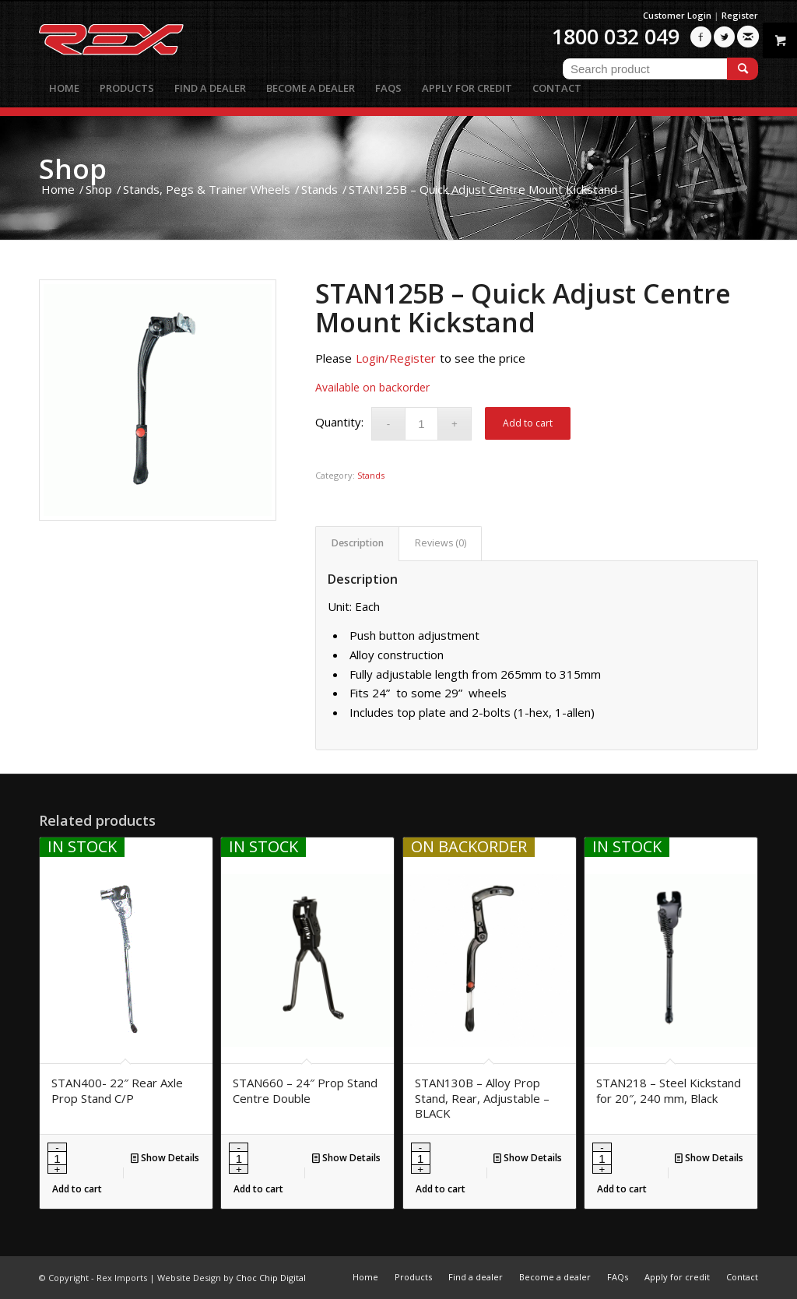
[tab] (357, 543)
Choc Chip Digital (271, 1277)
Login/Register (396, 358)
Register (740, 15)
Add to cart (528, 423)
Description (358, 542)
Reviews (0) (440, 542)
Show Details (165, 1157)
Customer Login (677, 15)
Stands (370, 475)
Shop (73, 168)
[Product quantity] (421, 424)
